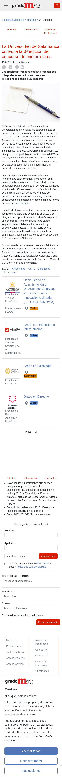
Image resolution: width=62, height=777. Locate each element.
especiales (50, 478)
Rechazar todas (31, 761)
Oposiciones (42, 671)
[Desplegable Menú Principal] (6, 5)
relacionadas (31, 478)
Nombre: (7, 591)
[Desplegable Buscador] (57, 5)
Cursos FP (41, 649)
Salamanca (44, 268)
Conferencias (42, 655)
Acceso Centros (15, 664)
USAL (31, 268)
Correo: (6, 603)
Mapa (9, 640)
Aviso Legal (42, 563)
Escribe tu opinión (15, 575)
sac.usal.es (22, 203)
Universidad (30, 29)
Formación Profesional (50, 31)
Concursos (10, 272)
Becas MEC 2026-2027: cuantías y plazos (30, 514)
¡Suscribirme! (48, 556)
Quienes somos (14, 646)
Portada (11, 29)
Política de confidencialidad (31, 566)
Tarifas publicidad (15, 652)
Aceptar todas (31, 751)
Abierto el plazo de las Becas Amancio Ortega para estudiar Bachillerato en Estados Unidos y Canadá (32, 500)
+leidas (12, 478)
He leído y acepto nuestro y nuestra (29, 565)
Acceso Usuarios (15, 658)
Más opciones (31, 770)
